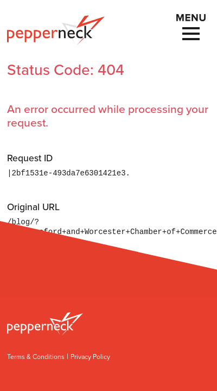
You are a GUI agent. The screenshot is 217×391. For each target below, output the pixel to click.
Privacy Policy (90, 357)
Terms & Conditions (36, 357)
